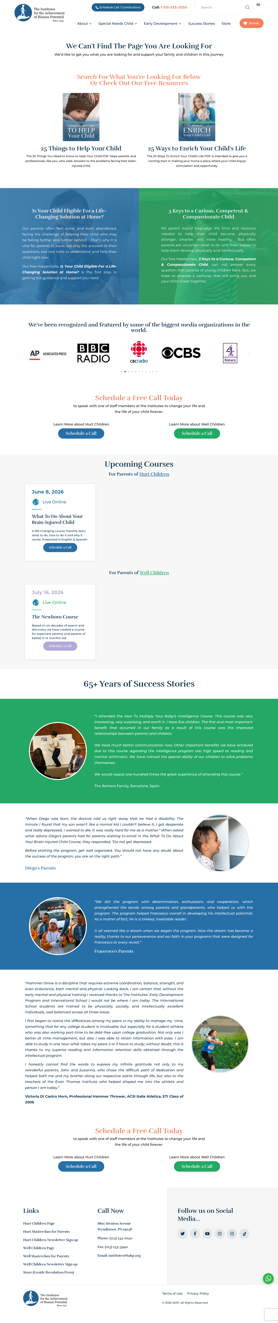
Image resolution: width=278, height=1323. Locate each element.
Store (226, 23)
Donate (251, 23)
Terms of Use (172, 1297)
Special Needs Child (117, 23)
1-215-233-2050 (174, 7)
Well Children (154, 574)
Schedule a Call (60, 551)
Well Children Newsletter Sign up (50, 1267)
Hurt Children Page (39, 1227)
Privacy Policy (198, 1297)
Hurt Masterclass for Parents (46, 1235)
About (84, 23)
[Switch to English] (258, 4)
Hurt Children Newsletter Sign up (50, 1243)
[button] (29, 352)
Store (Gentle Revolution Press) (48, 1276)
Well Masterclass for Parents (46, 1259)
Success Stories (201, 23)
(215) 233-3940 (116, 1250)
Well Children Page (38, 1251)
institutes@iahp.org (124, 1259)
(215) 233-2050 (121, 1241)
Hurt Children (154, 476)
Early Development (162, 23)
